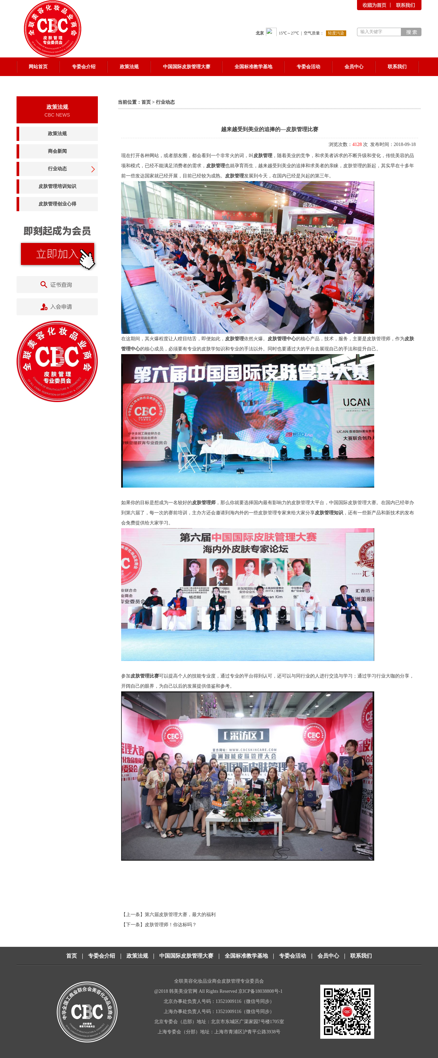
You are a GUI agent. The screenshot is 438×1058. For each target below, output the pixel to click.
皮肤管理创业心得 (57, 203)
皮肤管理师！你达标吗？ (171, 924)
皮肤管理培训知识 (57, 186)
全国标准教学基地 (246, 956)
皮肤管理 (262, 155)
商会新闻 (57, 151)
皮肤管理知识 (329, 512)
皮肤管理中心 (282, 338)
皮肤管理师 (378, 338)
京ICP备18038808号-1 (261, 991)
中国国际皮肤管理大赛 (186, 956)
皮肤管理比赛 (145, 676)
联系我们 (361, 956)
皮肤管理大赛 (362, 502)
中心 (135, 348)
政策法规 (57, 133)
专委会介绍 (101, 956)
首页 (146, 102)
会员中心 (328, 956)
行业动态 (57, 168)
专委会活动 (292, 956)
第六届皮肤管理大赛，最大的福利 (180, 914)
